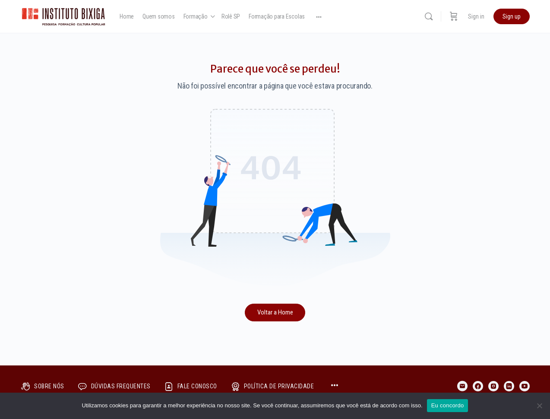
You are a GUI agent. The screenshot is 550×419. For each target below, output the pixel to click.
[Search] (428, 16)
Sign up (512, 16)
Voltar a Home (275, 312)
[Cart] (453, 16)
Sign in (476, 16)
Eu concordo (447, 405)
